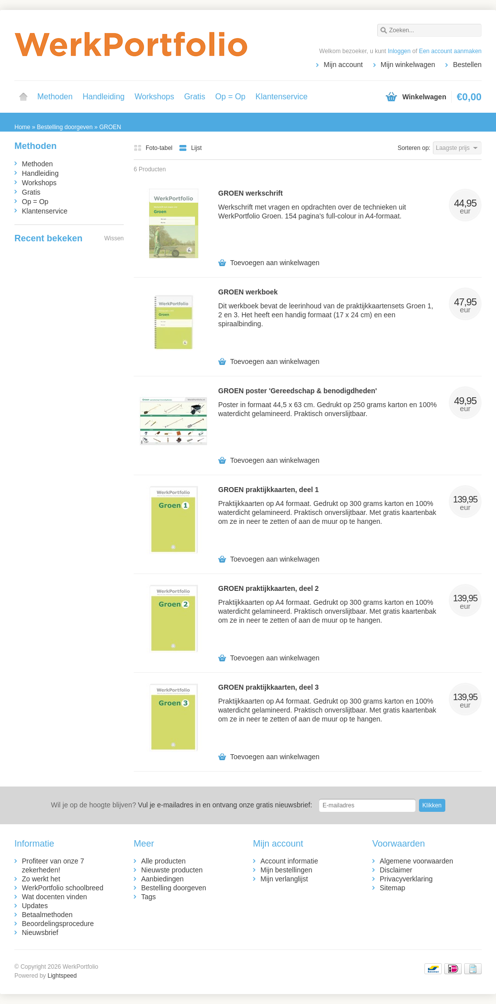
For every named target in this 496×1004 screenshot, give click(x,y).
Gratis (194, 96)
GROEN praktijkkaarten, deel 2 (268, 588)
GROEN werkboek (248, 292)
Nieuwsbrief (40, 932)
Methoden (55, 96)
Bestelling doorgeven (173, 888)
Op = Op (230, 96)
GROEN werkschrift (250, 193)
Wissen (114, 238)
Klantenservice (281, 96)
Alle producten (163, 861)
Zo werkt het (41, 879)
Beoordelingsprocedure (58, 924)
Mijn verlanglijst (284, 879)
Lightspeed (62, 975)
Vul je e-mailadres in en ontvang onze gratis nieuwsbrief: (181, 805)
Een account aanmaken (450, 51)
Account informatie (289, 861)
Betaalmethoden (47, 915)
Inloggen (399, 51)
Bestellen (467, 65)
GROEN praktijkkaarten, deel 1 (268, 490)
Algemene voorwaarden (416, 861)
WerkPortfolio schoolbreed (62, 888)
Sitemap (392, 888)
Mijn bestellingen (286, 870)
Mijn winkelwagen (408, 65)
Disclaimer (396, 870)
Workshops (154, 96)
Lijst (190, 147)
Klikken (432, 805)
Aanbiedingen (162, 879)
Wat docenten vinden (54, 897)
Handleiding (104, 96)
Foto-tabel (154, 147)
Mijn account (343, 65)
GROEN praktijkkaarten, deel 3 (268, 687)
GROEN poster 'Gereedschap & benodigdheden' (297, 391)
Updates (35, 906)
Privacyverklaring (406, 879)
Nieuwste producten (172, 870)
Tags (148, 897)
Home (23, 97)
